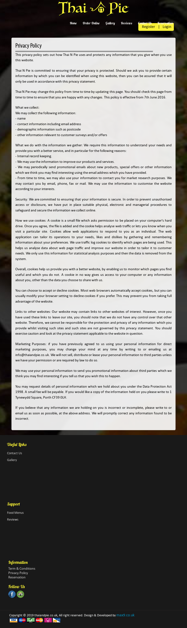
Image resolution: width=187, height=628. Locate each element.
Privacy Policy (18, 573)
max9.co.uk (125, 615)
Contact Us (144, 23)
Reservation (165, 23)
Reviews (126, 23)
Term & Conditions (21, 568)
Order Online (91, 23)
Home (73, 23)
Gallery (110, 23)
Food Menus (15, 513)
